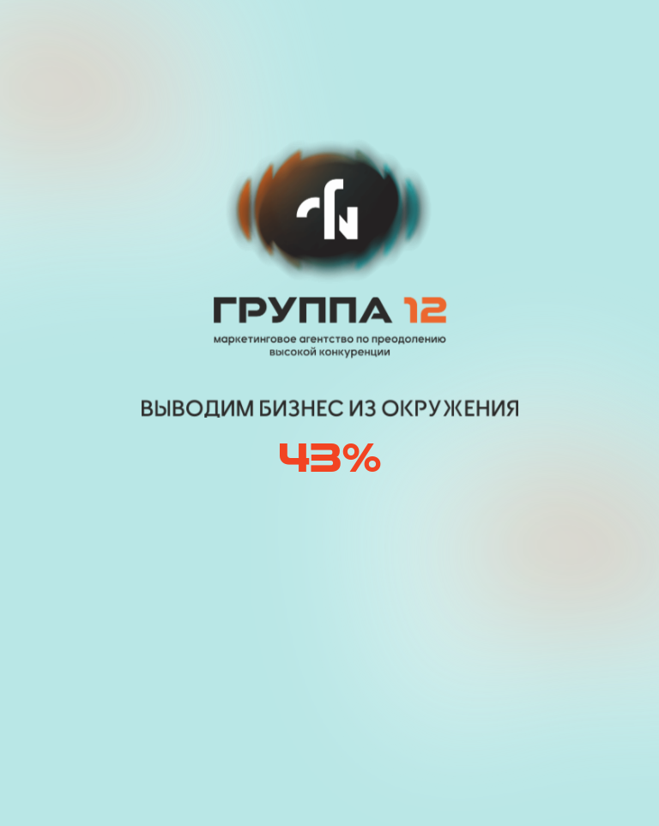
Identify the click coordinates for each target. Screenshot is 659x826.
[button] (514, 36)
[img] (174, 37)
